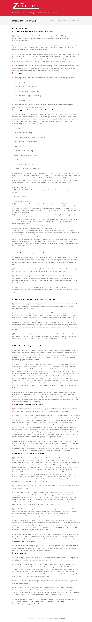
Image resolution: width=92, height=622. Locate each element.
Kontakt (53, 13)
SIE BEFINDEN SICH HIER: (54, 21)
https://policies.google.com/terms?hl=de (30, 604)
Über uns (22, 13)
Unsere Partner (43, 13)
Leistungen (31, 13)
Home (14, 13)
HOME (63, 21)
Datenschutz (61, 618)
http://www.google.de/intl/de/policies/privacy (25, 541)
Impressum (53, 618)
